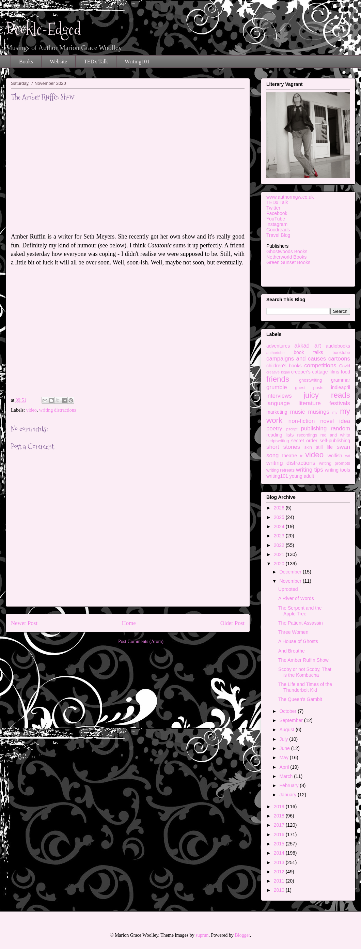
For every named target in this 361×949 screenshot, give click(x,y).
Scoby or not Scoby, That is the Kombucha (304, 672)
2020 (280, 563)
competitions (320, 365)
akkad (302, 345)
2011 (280, 881)
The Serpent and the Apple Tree (300, 610)
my (335, 412)
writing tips (309, 469)
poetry (274, 428)
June (285, 748)
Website (58, 61)
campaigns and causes (296, 358)
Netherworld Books (286, 257)
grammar (340, 380)
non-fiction (301, 421)
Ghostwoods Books (287, 251)
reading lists (280, 435)
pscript (291, 429)
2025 (280, 517)
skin (308, 447)
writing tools (337, 470)
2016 (280, 834)
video (31, 410)
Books (26, 61)
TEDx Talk (96, 61)
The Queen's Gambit (300, 699)
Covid (344, 366)
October (288, 711)
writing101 (277, 476)
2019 (280, 806)
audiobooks (338, 346)
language (278, 403)
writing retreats (280, 470)
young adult (301, 476)
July (284, 739)
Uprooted (288, 589)
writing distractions (57, 410)
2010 (280, 890)
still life (324, 447)
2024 (280, 526)
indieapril (340, 387)
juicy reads (326, 395)
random (340, 428)
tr (301, 456)
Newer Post (24, 623)
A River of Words (296, 598)
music (297, 412)
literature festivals (324, 403)
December (290, 572)
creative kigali (278, 372)
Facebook (276, 213)
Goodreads (278, 229)
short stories (283, 447)
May (284, 757)
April (284, 767)
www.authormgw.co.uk (290, 197)
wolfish (335, 455)
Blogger (242, 935)
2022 (280, 545)
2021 (280, 554)
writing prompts (334, 463)
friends (277, 379)
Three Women (293, 632)
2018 (280, 815)
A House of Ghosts (298, 641)
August (287, 729)
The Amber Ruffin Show (303, 660)
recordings (307, 435)
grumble (276, 387)
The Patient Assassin (300, 623)
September (291, 720)
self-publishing (335, 440)
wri (347, 456)
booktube (341, 352)
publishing (314, 428)
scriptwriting (277, 441)
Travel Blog (278, 235)
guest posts (309, 387)
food (345, 371)
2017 (280, 825)
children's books (284, 365)
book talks (308, 352)
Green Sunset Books (288, 262)
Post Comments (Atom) (140, 641)
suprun (201, 935)
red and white (335, 435)
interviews (279, 396)
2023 (280, 535)
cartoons (339, 358)
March (286, 776)
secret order (304, 440)
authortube (275, 353)
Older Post (232, 623)
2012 (280, 871)
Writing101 (137, 61)
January (288, 794)
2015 (280, 843)
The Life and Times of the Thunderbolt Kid (305, 687)
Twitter (273, 208)
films (334, 371)
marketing (276, 412)
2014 (280, 853)
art (317, 345)
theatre (289, 455)
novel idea (335, 421)
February (289, 785)
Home (129, 623)
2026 (280, 507)
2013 (280, 862)
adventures (278, 346)
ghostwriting (310, 380)
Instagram (276, 224)
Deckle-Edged (43, 29)
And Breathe (291, 651)
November (290, 581)
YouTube (275, 218)
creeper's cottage (309, 371)
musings (318, 412)
